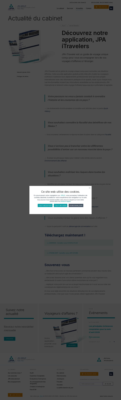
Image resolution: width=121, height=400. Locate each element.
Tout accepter (45, 206)
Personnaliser (75, 206)
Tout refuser (60, 206)
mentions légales (66, 202)
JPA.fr (63, 196)
